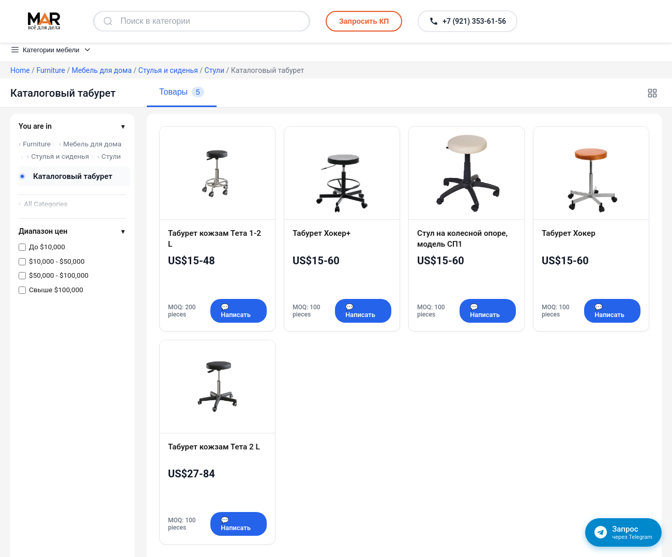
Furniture (50, 70)
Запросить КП (364, 21)
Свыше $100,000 (56, 289)
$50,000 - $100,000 (58, 275)
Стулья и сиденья (168, 70)
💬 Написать (235, 311)
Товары (181, 92)
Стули (214, 70)
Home (20, 70)
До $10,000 (47, 247)
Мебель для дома (102, 70)
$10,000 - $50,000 (57, 261)
